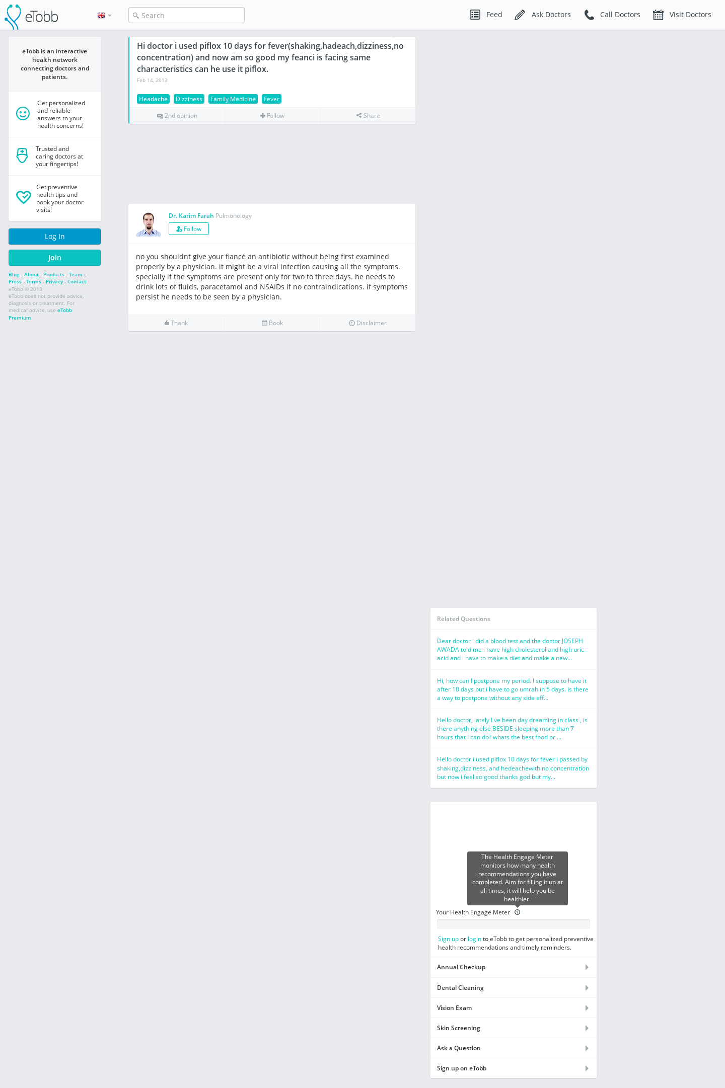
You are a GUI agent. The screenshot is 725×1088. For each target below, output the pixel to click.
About (31, 274)
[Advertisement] (271, 164)
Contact (76, 281)
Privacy (54, 281)
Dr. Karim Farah (191, 215)
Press (15, 281)
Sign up (448, 939)
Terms (33, 281)
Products (53, 274)
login (474, 939)
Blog (14, 274)
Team (76, 274)
